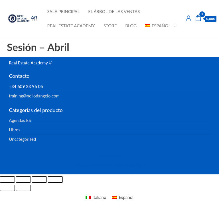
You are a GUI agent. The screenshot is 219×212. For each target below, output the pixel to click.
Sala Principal (63, 11)
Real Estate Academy (71, 25)
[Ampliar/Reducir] (7, 179)
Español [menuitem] (126, 197)
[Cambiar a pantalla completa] (23, 179)
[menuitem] (159, 26)
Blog (131, 25)
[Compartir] (39, 179)
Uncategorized (22, 139)
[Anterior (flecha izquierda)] (7, 188)
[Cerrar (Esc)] (55, 179)
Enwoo (106, 165)
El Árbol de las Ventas (114, 11)
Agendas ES (20, 120)
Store (110, 25)
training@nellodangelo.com (34, 95)
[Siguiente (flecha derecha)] (23, 188)
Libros (14, 129)
